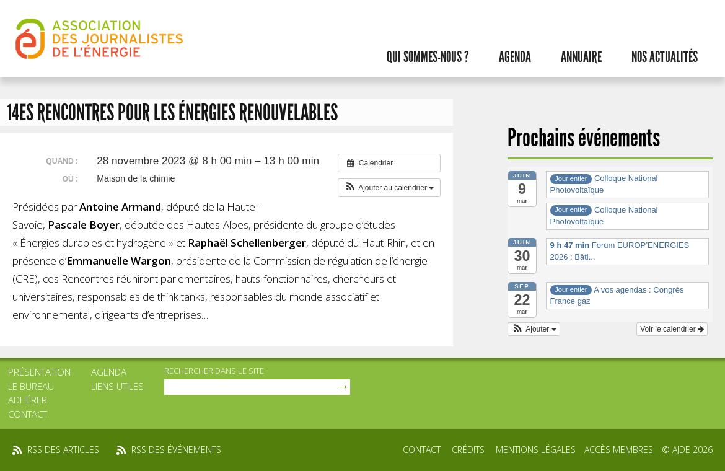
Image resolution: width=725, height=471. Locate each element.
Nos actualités (664, 57)
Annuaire (581, 57)
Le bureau (31, 386)
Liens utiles (117, 386)
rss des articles (63, 450)
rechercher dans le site (214, 370)
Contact (27, 414)
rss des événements (176, 450)
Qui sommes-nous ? (428, 57)
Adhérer (27, 400)
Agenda (515, 57)
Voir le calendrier (672, 329)
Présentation (39, 372)
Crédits (468, 450)
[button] (389, 187)
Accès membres (618, 450)
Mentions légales (536, 450)
